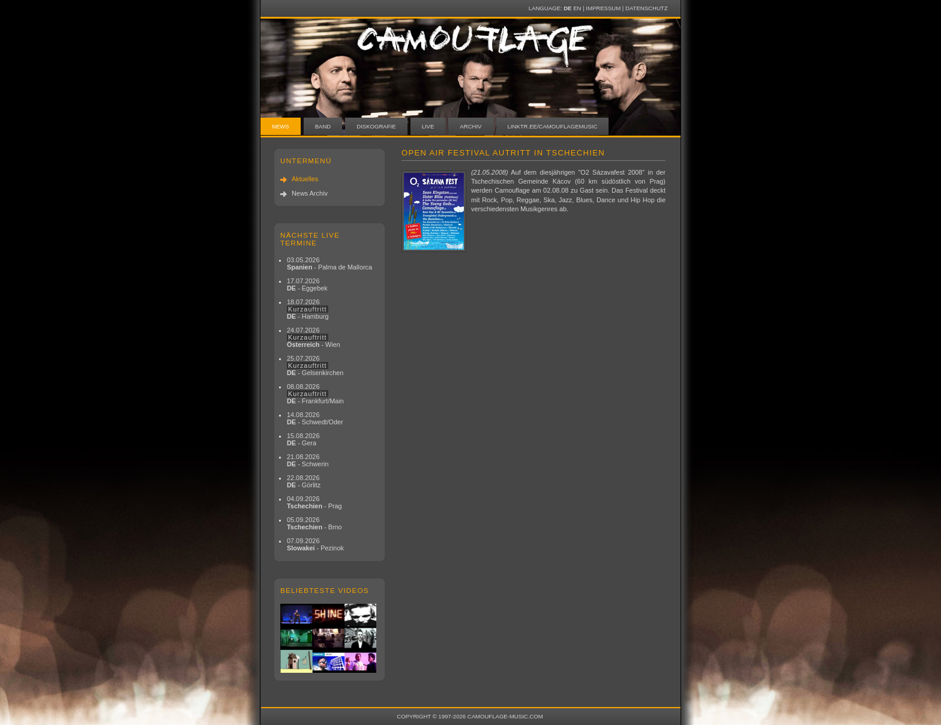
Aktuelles (305, 178)
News (280, 126)
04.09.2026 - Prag (314, 502)
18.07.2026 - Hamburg (308, 309)
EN (577, 8)
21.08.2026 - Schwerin (308, 460)
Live (428, 126)
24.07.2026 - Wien (313, 337)
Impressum (603, 8)
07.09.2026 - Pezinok (315, 544)
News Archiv (310, 193)
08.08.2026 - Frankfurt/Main (315, 394)
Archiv (470, 126)
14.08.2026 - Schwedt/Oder (315, 418)
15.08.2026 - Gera (303, 439)
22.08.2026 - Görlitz (303, 481)
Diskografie (375, 126)
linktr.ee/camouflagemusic (553, 126)
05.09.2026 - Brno (314, 523)
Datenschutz (646, 8)
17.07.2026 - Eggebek (307, 284)
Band (323, 126)
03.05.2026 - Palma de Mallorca (329, 263)
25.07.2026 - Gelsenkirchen (315, 365)
